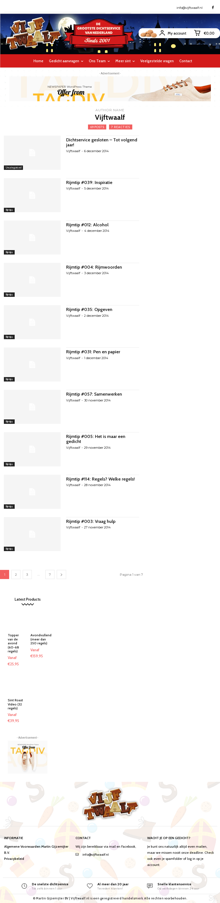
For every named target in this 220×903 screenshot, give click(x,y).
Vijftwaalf (73, 151)
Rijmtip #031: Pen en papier (93, 351)
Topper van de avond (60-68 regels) (13, 643)
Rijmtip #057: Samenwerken (94, 394)
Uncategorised (13, 167)
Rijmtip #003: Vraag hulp (90, 521)
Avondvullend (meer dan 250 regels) (40, 639)
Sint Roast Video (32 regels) (15, 704)
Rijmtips (9, 209)
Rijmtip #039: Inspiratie (89, 182)
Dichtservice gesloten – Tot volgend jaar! (101, 142)
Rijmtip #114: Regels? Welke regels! (100, 479)
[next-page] (61, 574)
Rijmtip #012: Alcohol (87, 224)
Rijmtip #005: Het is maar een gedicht (95, 439)
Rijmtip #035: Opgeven (89, 309)
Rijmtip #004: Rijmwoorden (94, 267)
